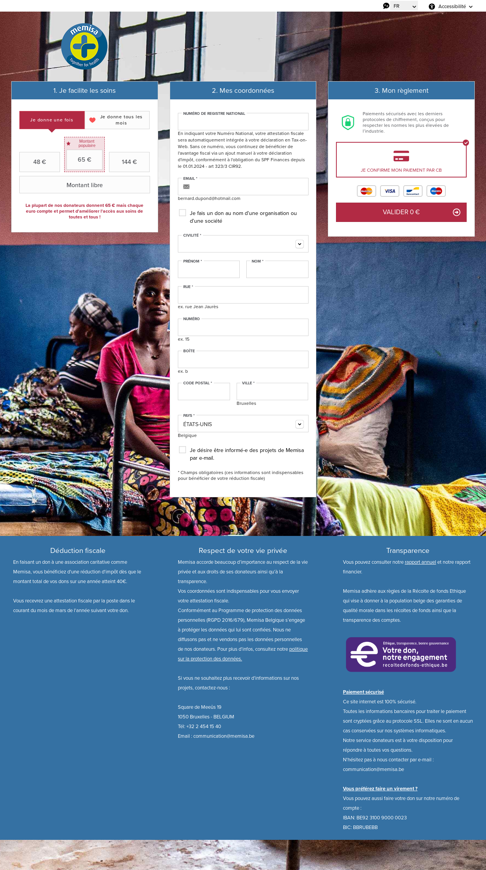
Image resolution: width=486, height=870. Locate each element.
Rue (188, 287)
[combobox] (243, 243)
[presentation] (52, 120)
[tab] (52, 120)
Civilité (192, 235)
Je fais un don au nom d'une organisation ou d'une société (243, 217)
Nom (258, 261)
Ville (248, 383)
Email (190, 178)
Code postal (197, 383)
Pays (189, 415)
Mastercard (366, 191)
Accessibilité (452, 6)
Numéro (191, 319)
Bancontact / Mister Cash (413, 191)
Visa (389, 191)
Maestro (436, 191)
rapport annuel (420, 562)
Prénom (192, 261)
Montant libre (62, 184)
